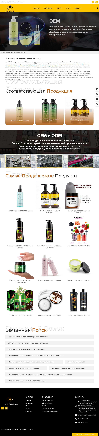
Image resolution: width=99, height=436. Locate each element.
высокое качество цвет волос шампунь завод (26, 349)
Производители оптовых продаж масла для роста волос (31, 362)
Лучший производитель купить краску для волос (28, 343)
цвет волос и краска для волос (70, 64)
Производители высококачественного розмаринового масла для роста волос (40, 374)
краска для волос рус (76, 362)
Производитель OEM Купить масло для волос (26, 381)
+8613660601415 (83, 422)
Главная (3, 52)
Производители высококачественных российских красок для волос (36, 356)
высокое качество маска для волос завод (69, 368)
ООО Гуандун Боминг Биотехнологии (13, 2)
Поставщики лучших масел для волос (23, 368)
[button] (90, 110)
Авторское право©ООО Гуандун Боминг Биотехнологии (17, 429)
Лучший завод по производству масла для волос (28, 337)
